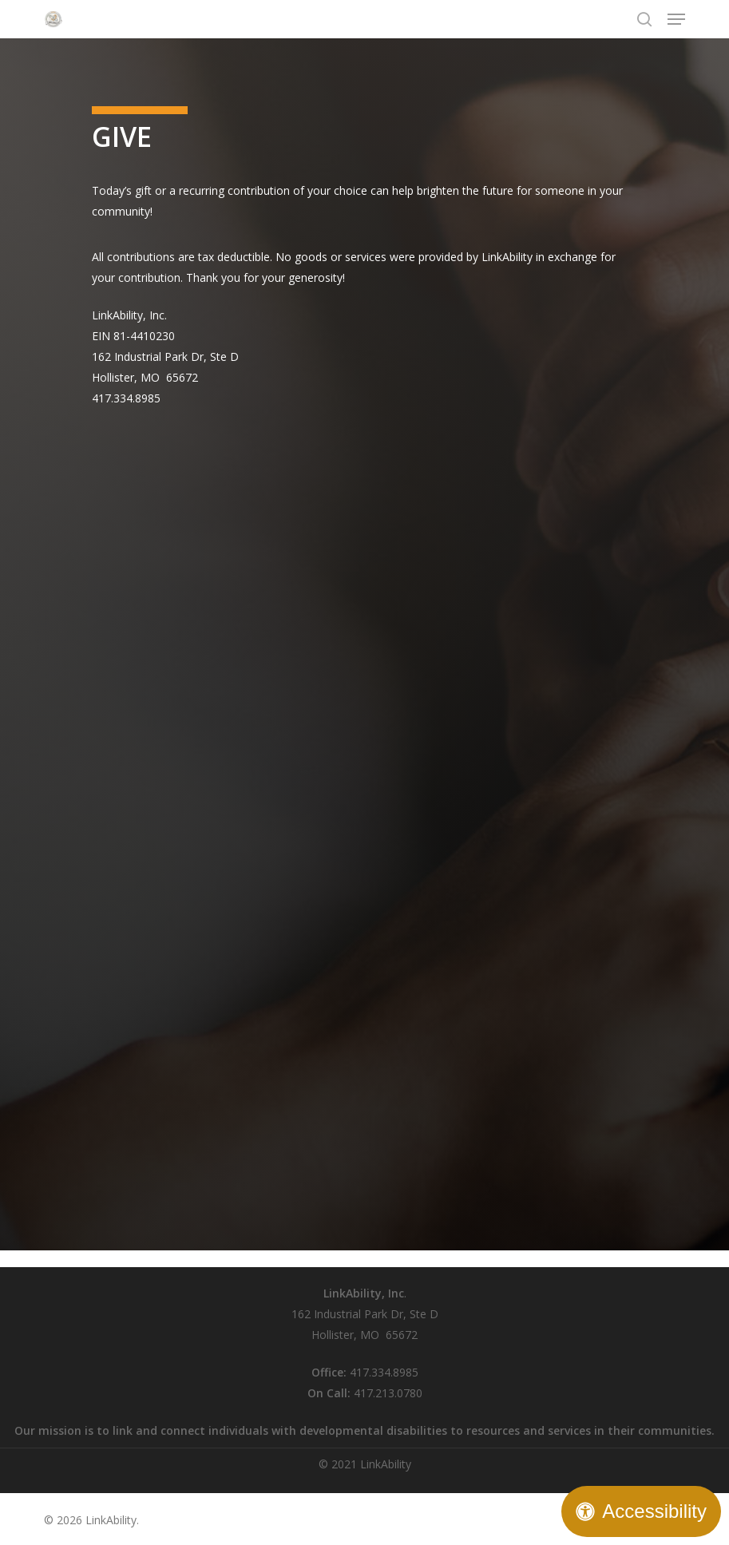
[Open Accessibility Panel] (641, 1511)
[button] (676, 19)
